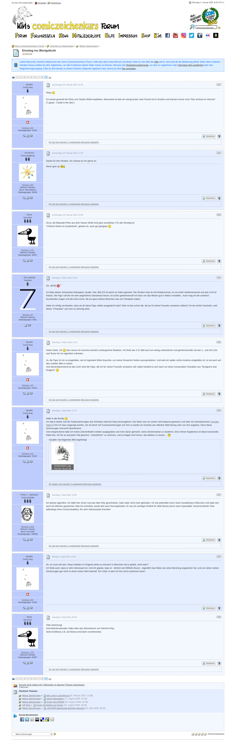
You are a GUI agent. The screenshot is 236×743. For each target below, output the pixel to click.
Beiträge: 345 (27, 128)
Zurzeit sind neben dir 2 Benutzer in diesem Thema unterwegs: (52, 685)
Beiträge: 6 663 (27, 527)
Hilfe (156, 62)
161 (218, 84)
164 (218, 278)
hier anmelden (129, 68)
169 (218, 617)
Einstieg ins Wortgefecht (39, 50)
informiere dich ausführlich (190, 65)
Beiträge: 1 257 (27, 250)
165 (218, 342)
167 (218, 495)
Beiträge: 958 (27, 185)
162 (218, 153)
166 (218, 410)
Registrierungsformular (137, 65)
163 (218, 215)
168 (218, 556)
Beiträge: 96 (28, 315)
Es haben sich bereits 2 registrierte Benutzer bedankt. (75, 484)
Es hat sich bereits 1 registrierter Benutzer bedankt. (74, 142)
